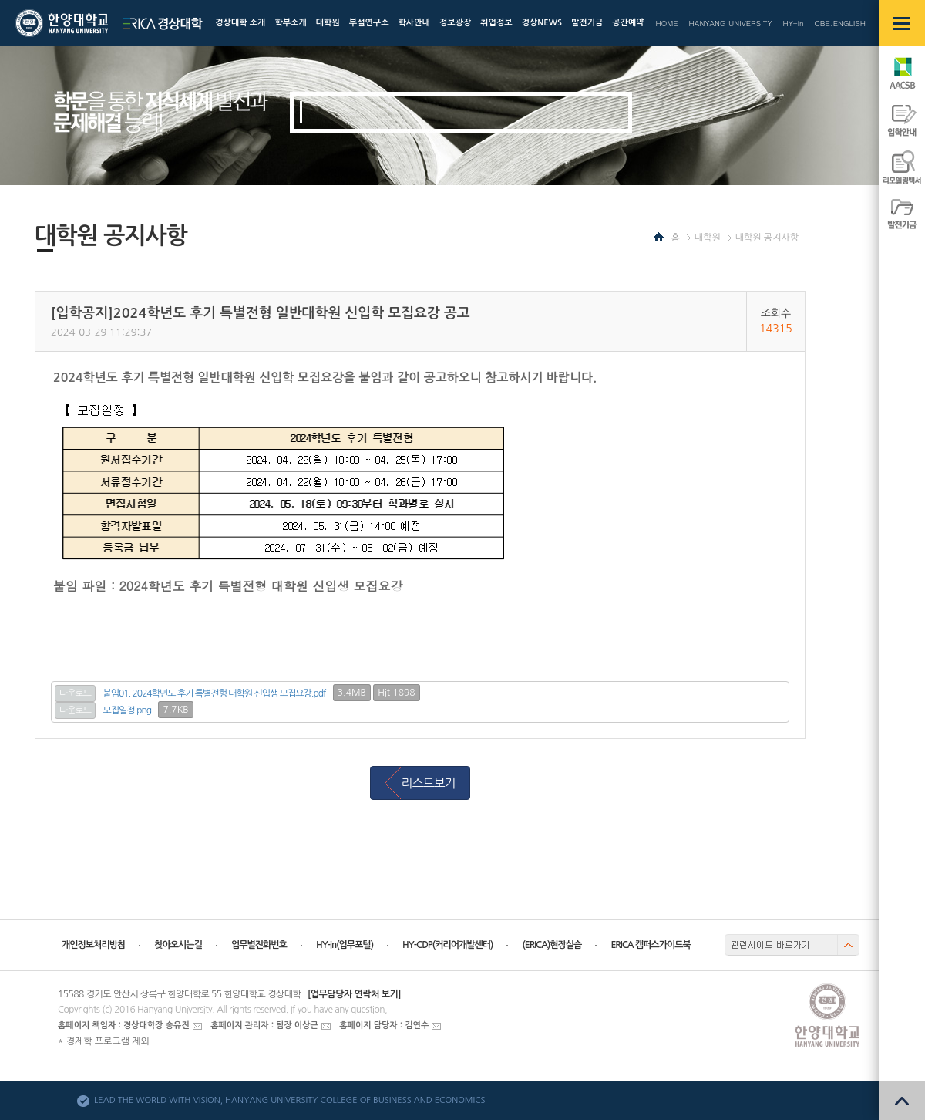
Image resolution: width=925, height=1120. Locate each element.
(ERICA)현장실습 (551, 945)
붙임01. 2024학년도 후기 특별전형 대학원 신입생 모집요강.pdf (214, 693)
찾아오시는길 (178, 945)
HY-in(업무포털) (344, 945)
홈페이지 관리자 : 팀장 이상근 (264, 1025)
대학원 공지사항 (767, 237)
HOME (666, 23)
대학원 (708, 237)
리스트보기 (428, 783)
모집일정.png (127, 710)
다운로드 (75, 693)
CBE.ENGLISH (840, 23)
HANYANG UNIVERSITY (730, 23)
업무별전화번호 (259, 945)
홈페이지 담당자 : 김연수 (384, 1025)
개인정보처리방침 (93, 945)
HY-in (792, 23)
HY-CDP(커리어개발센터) (447, 945)
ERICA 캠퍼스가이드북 (650, 945)
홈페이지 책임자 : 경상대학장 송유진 (124, 1025)
